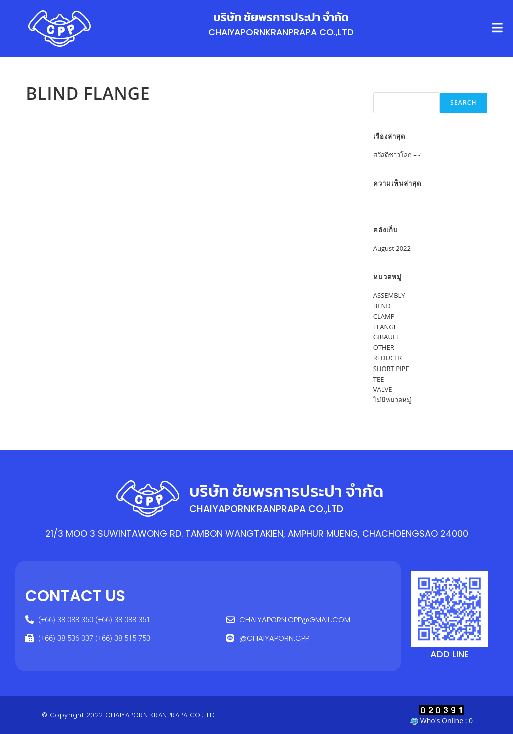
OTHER (383, 347)
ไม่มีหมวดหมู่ (392, 399)
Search (384, 86)
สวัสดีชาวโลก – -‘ (397, 154)
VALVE (382, 389)
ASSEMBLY (389, 295)
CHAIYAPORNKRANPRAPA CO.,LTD (281, 32)
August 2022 (392, 248)
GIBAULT (386, 336)
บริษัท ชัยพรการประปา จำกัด (281, 17)
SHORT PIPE (391, 368)
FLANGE (385, 326)
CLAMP (384, 316)
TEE (378, 379)
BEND (382, 305)
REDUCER (387, 357)
